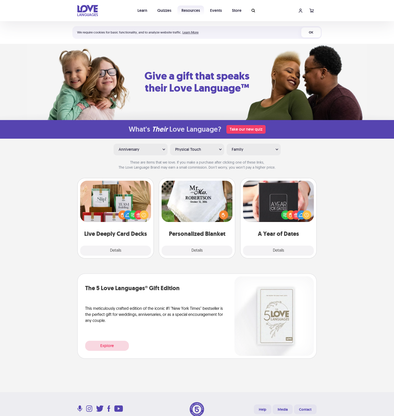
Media (283, 409)
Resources (190, 10)
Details (115, 251)
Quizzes (164, 10)
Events (216, 10)
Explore (107, 345)
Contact (305, 409)
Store (236, 10)
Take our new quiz (246, 129)
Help (262, 409)
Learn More (190, 32)
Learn (142, 10)
